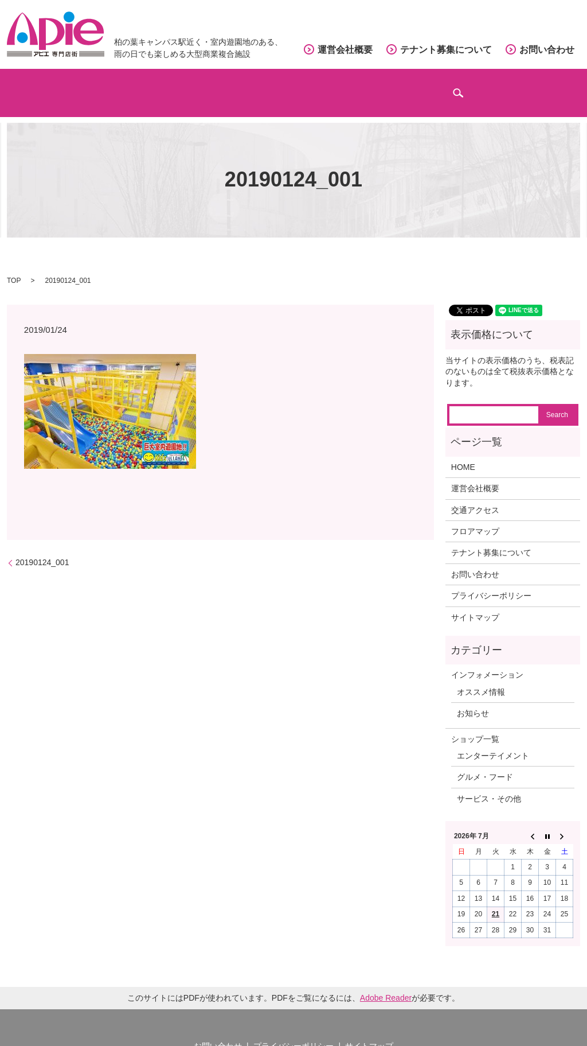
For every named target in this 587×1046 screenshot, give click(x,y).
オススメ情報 (481, 677)
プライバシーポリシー (491, 581)
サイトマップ (475, 602)
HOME (463, 452)
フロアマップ (256, 86)
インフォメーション (480, 86)
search (567, 92)
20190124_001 (42, 548)
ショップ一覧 (475, 724)
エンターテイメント (493, 740)
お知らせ (473, 698)
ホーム (51, 86)
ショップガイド (147, 86)
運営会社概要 (345, 50)
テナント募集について (446, 50)
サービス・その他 (489, 783)
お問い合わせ (546, 50)
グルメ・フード (485, 762)
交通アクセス (361, 86)
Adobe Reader (386, 982)
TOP (14, 266)
